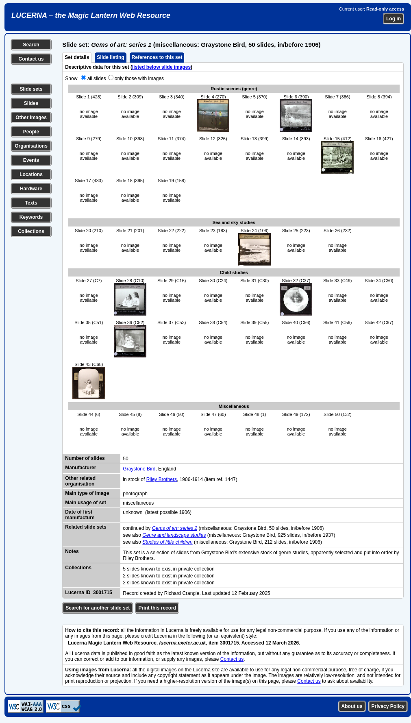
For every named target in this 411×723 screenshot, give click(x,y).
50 (125, 459)
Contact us (30, 59)
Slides (31, 103)
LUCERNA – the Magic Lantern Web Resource (90, 15)
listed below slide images (161, 67)
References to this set (157, 57)
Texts (31, 203)
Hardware (31, 189)
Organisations (31, 146)
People (31, 132)
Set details (77, 57)
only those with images (139, 78)
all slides (96, 78)
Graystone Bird (139, 469)
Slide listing (110, 57)
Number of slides (84, 458)
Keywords (31, 217)
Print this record (157, 608)
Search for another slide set (97, 608)
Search (31, 45)
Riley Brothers (161, 479)
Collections (31, 231)
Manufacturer (80, 467)
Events (31, 160)
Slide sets (31, 89)
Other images (31, 117)
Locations (31, 174)
